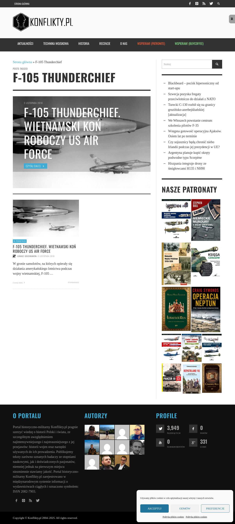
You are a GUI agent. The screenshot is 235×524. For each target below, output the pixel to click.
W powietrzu (20, 241)
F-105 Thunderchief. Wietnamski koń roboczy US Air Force (44, 249)
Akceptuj (154, 508)
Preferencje (215, 508)
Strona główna (22, 62)
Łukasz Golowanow (27, 256)
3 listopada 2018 (46, 256)
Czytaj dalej (19, 282)
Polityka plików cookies (173, 517)
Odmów (184, 508)
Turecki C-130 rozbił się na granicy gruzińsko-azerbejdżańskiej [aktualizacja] (191, 109)
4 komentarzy (73, 282)
